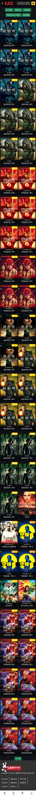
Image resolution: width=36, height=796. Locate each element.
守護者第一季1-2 (9, 576)
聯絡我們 (14, 783)
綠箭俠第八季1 (9, 370)
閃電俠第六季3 (26, 281)
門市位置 (23, 779)
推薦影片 (18, 10)
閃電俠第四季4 (9, 723)
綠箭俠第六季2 (9, 163)
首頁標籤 (26, 15)
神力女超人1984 (27, 606)
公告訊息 (5, 783)
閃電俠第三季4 (9, 222)
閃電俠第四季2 (9, 753)
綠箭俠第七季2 (9, 429)
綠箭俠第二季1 (9, 517)
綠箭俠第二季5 (9, 458)
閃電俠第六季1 (26, 311)
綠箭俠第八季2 (26, 340)
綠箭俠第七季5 (26, 370)
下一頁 (18, 758)
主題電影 (27, 10)
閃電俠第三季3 (26, 222)
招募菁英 (23, 783)
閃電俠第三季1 (26, 252)
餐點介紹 (14, 779)
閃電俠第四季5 (26, 694)
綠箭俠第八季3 (9, 340)
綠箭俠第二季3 (9, 488)
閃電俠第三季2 (9, 252)
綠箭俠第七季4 (9, 399)
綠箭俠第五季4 (26, 45)
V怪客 (27, 517)
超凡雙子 (9, 606)
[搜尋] (21, 3)
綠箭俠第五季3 (9, 75)
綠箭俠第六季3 (26, 134)
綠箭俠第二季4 (26, 458)
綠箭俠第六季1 (26, 163)
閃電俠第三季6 (9, 193)
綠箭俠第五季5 (9, 45)
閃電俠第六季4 (9, 281)
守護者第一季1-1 (27, 576)
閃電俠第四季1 (26, 753)
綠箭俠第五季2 (26, 75)
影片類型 (9, 10)
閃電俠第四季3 (26, 723)
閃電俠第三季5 (26, 193)
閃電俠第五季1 (9, 694)
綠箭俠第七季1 (26, 429)
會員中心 (14, 786)
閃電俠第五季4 (26, 635)
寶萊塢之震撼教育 (9, 547)
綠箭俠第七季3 (26, 399)
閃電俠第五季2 (26, 664)
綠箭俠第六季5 (26, 104)
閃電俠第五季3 (9, 664)
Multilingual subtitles (13, 15)
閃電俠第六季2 (9, 311)
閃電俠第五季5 (9, 635)
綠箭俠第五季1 (9, 104)
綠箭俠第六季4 (9, 134)
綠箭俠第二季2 (26, 488)
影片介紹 (5, 779)
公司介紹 (5, 786)
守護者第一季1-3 (27, 547)
